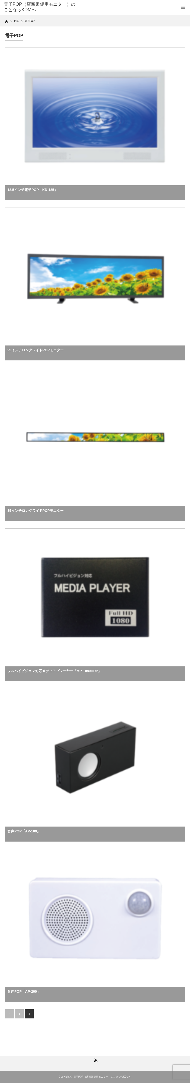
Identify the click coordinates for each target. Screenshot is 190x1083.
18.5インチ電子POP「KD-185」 (32, 190)
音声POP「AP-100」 (23, 831)
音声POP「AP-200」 (23, 991)
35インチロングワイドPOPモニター (35, 511)
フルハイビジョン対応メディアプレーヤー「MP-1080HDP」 (54, 671)
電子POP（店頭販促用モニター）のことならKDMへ (102, 1076)
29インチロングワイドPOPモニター (35, 350)
